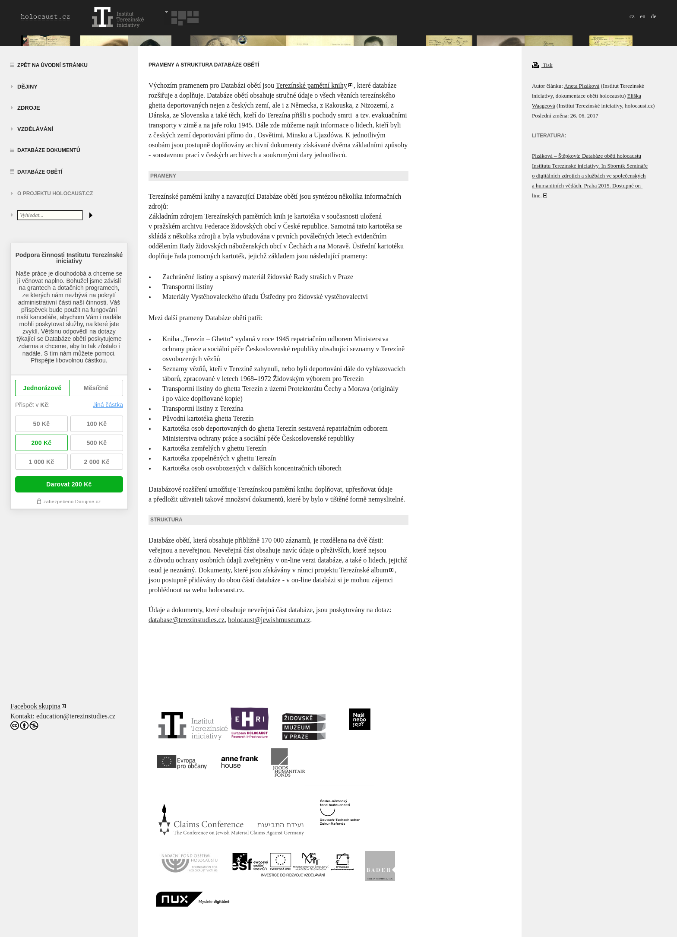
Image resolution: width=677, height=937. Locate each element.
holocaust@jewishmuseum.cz (269, 619)
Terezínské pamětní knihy (311, 85)
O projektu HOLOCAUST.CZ (55, 194)
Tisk (542, 65)
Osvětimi (270, 135)
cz (632, 16)
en (642, 16)
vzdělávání (35, 129)
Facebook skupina (35, 706)
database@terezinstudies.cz (187, 619)
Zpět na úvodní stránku (52, 65)
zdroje (28, 108)
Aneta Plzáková (581, 86)
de (653, 16)
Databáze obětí (39, 172)
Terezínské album (363, 570)
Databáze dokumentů (48, 150)
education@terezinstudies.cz (75, 716)
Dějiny (27, 86)
